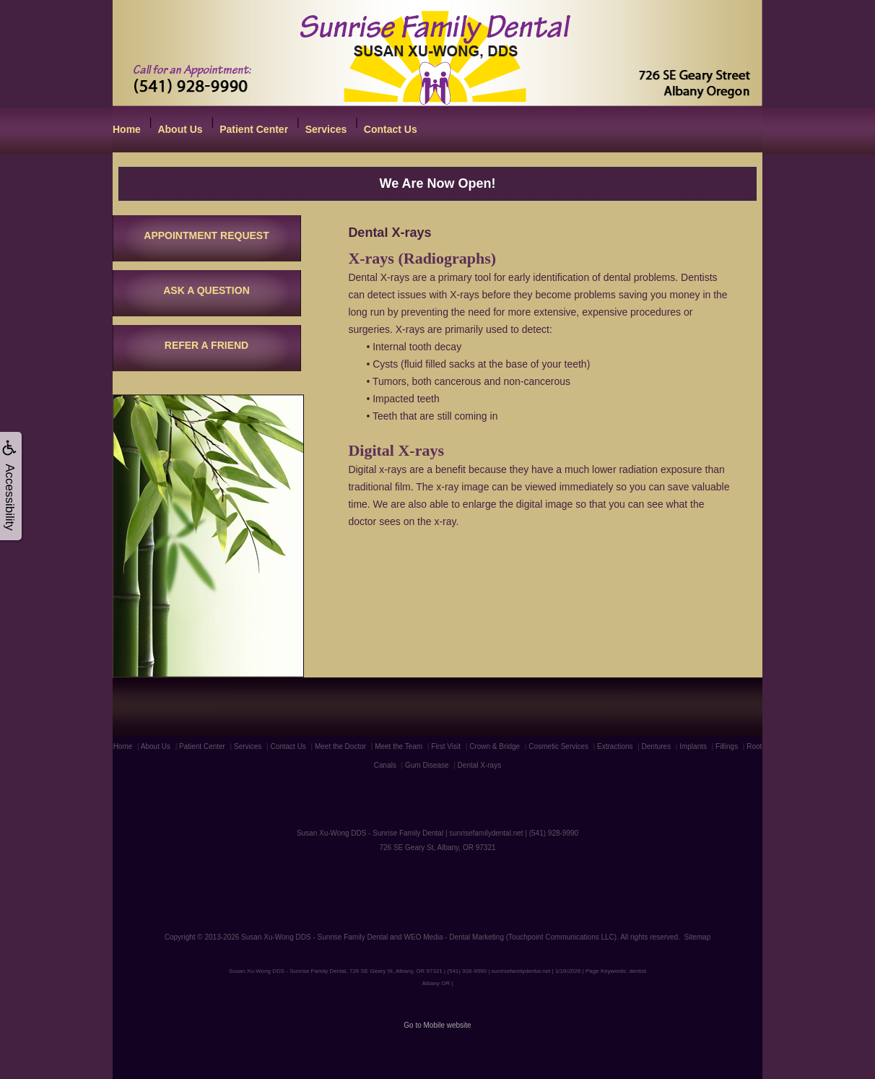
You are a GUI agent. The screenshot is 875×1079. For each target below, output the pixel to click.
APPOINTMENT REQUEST (206, 235)
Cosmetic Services (558, 746)
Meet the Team (398, 746)
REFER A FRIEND (206, 345)
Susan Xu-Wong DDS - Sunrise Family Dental (314, 937)
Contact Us (390, 129)
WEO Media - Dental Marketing (454, 937)
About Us (179, 129)
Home (127, 129)
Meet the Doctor (340, 746)
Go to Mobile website (437, 1025)
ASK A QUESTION (206, 290)
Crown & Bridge (494, 746)
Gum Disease (427, 765)
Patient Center (253, 129)
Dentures (656, 746)
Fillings (726, 746)
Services (326, 129)
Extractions (614, 746)
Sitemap (697, 937)
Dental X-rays (480, 765)
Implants (693, 746)
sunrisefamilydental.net (486, 833)
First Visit (446, 746)
